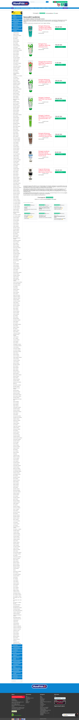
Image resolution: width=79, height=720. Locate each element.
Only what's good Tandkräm (17, 417)
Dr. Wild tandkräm (16, 568)
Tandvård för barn (16, 647)
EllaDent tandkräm (16, 235)
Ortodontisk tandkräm (16, 609)
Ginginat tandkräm (16, 276)
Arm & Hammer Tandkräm (17, 63)
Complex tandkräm (16, 158)
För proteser (15, 645)
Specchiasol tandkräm (16, 512)
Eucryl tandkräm (15, 249)
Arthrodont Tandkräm (16, 67)
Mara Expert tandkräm (16, 364)
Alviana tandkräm (16, 44)
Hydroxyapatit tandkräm (17, 617)
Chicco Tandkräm (15, 145)
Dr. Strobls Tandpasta (16, 207)
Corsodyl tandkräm (16, 161)
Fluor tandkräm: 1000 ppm (17, 594)
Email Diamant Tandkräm (17, 240)
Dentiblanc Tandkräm (16, 186)
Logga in (65, 8)
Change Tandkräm (16, 143)
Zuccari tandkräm (16, 587)
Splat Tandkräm (15, 513)
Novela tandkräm (15, 404)
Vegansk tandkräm (16, 634)
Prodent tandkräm (16, 459)
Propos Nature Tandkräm (17, 465)
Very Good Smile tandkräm (17, 552)
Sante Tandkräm (15, 487)
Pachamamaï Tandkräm (16, 429)
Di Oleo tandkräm (16, 196)
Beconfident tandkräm (16, 91)
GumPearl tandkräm (16, 289)
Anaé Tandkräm (15, 47)
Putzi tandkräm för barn (17, 474)
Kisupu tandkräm (15, 331)
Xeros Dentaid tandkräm (17, 574)
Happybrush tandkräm (16, 296)
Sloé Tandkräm (15, 504)
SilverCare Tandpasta (16, 500)
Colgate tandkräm (16, 155)
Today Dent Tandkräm (16, 533)
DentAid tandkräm (16, 181)
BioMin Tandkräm (15, 113)
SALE (14, 12)
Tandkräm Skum (15, 621)
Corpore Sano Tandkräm (17, 159)
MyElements (15, 383)
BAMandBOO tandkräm (16, 83)
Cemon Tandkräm (16, 142)
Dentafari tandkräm (16, 178)
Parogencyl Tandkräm (16, 436)
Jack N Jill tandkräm (16, 318)
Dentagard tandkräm (16, 180)
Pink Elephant (15, 453)
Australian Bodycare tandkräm (16, 74)
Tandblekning (15, 22)
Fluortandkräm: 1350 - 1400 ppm (17, 598)
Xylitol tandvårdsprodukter (17, 667)
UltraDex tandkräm (16, 543)
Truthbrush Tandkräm (16, 537)
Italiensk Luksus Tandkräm (17, 643)
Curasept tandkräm (16, 168)
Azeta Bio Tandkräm (16, 78)
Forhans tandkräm (16, 265)
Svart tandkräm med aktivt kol (17, 610)
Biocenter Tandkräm (16, 107)
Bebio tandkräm (15, 90)
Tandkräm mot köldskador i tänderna (17, 615)
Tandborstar (42, 700)
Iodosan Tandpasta (16, 314)
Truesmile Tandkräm (16, 536)
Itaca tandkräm (15, 315)
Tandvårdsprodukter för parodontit (17, 664)
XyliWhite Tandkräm (16, 590)
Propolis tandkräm (16, 633)
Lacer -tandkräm (15, 338)
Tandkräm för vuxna (16, 630)
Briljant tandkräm (15, 133)
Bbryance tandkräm (16, 87)
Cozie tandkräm (15, 165)
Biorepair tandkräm (16, 119)
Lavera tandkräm (15, 341)
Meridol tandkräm (16, 373)
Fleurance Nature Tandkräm (17, 259)
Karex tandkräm (15, 322)
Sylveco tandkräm (16, 519)
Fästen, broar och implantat (16, 655)
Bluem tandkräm (15, 127)
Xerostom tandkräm (16, 575)
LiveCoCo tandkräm (16, 355)
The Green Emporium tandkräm (16, 527)
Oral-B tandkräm (15, 421)
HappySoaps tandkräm (16, 298)
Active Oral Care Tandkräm (17, 35)
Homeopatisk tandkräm (16, 604)
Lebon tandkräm (15, 342)
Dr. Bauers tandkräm (16, 199)
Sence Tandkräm (15, 496)
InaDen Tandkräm (15, 309)
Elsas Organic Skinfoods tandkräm (16, 238)
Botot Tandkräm (15, 132)
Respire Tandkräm (16, 481)
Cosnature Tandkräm (16, 164)
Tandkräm (15, 30)
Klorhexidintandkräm (16, 606)
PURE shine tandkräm (16, 472)
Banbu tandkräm (15, 86)
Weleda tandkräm (16, 561)
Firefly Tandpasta (15, 257)
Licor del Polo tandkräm (17, 350)
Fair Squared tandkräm (16, 253)
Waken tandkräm (15, 559)
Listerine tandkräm (16, 354)
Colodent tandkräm (16, 156)
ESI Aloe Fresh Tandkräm (16, 247)
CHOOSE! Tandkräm (16, 146)
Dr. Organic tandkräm (16, 206)
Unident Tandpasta (16, 545)
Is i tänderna (42, 705)
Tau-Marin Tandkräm (16, 523)
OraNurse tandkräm (16, 423)
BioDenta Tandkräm (16, 110)
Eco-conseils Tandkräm (16, 216)
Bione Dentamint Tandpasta (17, 114)
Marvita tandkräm (16, 367)
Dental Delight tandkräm (17, 183)
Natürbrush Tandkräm (16, 393)
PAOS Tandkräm (15, 430)
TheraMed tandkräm (16, 530)
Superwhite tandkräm (16, 516)
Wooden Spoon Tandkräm (17, 571)
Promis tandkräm (15, 461)
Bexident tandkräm (16, 101)
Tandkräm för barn (16, 624)
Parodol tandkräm (16, 433)
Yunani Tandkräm (15, 581)
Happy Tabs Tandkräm (16, 295)
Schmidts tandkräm (16, 494)
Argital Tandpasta (15, 61)
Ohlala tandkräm (15, 413)
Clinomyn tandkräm (16, 149)
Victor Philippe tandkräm (17, 553)
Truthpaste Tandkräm (16, 539)
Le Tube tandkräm (16, 347)
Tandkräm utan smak (16, 639)
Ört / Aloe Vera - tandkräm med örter (17, 603)
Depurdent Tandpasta (16, 193)
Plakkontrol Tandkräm (16, 456)
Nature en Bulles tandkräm (17, 394)
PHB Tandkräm (15, 449)
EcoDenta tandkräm (16, 217)
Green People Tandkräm (16, 283)
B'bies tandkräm (15, 80)
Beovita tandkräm (16, 97)
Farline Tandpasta (16, 256)
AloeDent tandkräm (16, 41)
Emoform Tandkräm (16, 241)
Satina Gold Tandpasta (16, 490)
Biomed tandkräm (16, 111)
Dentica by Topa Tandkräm (17, 187)
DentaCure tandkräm (16, 177)
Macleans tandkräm (16, 363)
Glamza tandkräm (16, 278)
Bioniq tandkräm (15, 116)
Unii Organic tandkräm (16, 546)
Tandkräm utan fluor (16, 591)
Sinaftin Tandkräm (16, 503)
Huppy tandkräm (15, 302)
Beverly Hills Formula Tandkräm (16, 100)
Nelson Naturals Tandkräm (17, 396)
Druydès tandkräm (16, 209)
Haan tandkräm (15, 290)
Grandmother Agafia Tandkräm (16, 280)
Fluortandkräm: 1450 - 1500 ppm (17, 600)
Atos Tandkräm (15, 70)
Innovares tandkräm (16, 311)
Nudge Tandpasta (16, 405)
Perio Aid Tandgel (15, 442)
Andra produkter (16, 670)
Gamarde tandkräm (16, 273)
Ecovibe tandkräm (16, 226)
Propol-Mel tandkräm (16, 462)
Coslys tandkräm (15, 162)
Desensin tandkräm (16, 194)
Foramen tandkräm (16, 263)
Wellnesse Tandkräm (16, 562)
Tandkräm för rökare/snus (17, 627)
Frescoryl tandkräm (16, 266)
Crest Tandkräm (15, 167)
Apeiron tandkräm (16, 53)
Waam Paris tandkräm (16, 558)
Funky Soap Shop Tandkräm (17, 272)
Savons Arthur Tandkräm (17, 491)
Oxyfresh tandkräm (16, 427)
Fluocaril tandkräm (16, 260)
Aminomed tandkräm (16, 45)
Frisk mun (15, 18)
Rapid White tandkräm (16, 477)
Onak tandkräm (15, 414)
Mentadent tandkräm (16, 371)
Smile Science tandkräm (16, 507)
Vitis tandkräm (15, 555)
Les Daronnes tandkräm (16, 348)
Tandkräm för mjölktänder (17, 626)
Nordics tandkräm (16, 401)
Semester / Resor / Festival (16, 658)
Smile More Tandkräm (16, 506)
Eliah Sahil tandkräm (16, 232)
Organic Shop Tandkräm (16, 426)
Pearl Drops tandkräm (16, 446)
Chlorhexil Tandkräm (16, 148)
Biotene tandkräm (16, 120)
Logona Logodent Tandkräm (17, 357)
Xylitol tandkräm (15, 637)
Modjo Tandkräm (15, 377)
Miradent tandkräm (16, 376)
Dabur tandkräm (15, 171)
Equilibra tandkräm (16, 244)
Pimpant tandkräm (16, 452)
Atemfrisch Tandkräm (16, 69)
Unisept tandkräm (16, 548)
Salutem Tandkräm (16, 484)
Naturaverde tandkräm (16, 391)
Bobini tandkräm (15, 129)
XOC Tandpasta (15, 578)
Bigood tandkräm (16, 104)
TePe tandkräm (15, 525)
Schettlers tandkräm (16, 493)
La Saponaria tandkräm (16, 333)
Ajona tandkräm (15, 37)
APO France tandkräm (16, 57)
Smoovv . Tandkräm (16, 509)
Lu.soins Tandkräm (16, 361)
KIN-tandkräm (15, 328)
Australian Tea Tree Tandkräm (17, 75)
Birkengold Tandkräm (16, 123)
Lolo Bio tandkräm (16, 358)
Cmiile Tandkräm (15, 152)
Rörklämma (15, 640)
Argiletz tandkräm (16, 60)
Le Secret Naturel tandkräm (17, 345)
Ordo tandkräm (15, 424)
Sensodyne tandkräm (16, 497)
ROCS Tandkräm (15, 475)
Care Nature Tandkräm (16, 140)
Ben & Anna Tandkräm (16, 94)
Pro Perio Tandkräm (16, 458)
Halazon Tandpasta (16, 292)
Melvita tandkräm (15, 370)
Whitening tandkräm (16, 636)
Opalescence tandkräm (16, 420)
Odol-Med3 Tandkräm (16, 408)
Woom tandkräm (15, 572)
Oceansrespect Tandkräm (17, 407)
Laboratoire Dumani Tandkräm (16, 335)
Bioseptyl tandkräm (16, 117)
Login (55, 696)
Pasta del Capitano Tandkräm (17, 437)
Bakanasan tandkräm (16, 81)
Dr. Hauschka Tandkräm (16, 203)
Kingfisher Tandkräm (16, 330)
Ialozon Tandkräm (16, 306)
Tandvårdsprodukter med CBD (17, 673)
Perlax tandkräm (15, 443)
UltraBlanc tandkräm (16, 542)
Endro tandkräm (15, 243)
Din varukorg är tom (60, 2)
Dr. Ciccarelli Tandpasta (16, 202)
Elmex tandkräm (15, 236)
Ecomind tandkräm (16, 223)
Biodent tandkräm (16, 108)
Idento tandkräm (15, 308)
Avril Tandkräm (15, 77)
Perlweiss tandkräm (16, 448)
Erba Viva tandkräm (16, 246)
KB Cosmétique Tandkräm (17, 324)
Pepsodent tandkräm (16, 440)
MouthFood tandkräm (16, 379)
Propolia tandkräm (16, 464)
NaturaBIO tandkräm (16, 386)
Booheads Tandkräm (16, 130)
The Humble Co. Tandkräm (17, 529)
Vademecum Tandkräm (16, 549)
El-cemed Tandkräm (16, 229)
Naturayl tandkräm (16, 390)
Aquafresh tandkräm (16, 58)
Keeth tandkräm (15, 325)
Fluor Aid (14, 262)
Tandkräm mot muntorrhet (17, 618)
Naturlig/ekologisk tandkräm (17, 607)
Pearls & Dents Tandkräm (17, 439)
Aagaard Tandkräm (16, 34)
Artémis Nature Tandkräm (17, 66)
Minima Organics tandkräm (17, 374)
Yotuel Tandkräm (15, 580)
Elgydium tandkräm (16, 230)
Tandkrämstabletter (16, 623)
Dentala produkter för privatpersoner (17, 28)
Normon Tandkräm (16, 402)
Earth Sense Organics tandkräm (16, 213)
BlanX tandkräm (15, 124)
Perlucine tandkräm (16, 445)
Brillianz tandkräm (16, 135)
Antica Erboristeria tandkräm (17, 50)
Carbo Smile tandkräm (16, 139)
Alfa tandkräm (15, 38)
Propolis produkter (16, 661)
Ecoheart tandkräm (16, 219)
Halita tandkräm (15, 293)
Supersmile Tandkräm (16, 515)
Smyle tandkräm (15, 510)
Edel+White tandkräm (16, 227)
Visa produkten (60, 46)
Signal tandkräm (15, 499)
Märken (14, 15)
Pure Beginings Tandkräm (17, 469)
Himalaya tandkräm (16, 299)
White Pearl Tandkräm (16, 565)
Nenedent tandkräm (16, 397)
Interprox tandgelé (16, 312)
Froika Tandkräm (15, 269)
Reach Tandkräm (15, 478)
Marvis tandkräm (15, 366)
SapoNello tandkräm (16, 488)
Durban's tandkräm (16, 210)
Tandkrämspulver (15, 620)
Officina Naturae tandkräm (17, 411)
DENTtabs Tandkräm (16, 190)
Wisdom (14, 569)
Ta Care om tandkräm (16, 520)
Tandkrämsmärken (16, 32)
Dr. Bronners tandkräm (16, 200)
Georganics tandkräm (16, 275)
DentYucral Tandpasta (16, 191)
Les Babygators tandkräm (17, 344)
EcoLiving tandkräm (16, 220)
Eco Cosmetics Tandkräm (17, 214)
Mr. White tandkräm (16, 380)
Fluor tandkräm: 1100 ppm (17, 596)
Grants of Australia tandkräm (17, 282)
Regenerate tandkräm (16, 480)
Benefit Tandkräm (15, 96)
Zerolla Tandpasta (16, 584)
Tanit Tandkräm (15, 522)
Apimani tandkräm (16, 54)
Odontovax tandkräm (16, 410)
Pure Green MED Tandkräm (17, 471)
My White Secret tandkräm (17, 382)
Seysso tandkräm (15, 588)
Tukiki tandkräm (15, 540)
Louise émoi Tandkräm (16, 360)
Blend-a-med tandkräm (16, 126)
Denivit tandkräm (15, 175)
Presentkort (15, 678)
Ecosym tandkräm (16, 224)
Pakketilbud (15, 675)
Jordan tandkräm (15, 321)
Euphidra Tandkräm (16, 250)
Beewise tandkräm (16, 93)
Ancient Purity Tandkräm (16, 48)
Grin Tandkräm (15, 286)
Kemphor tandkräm (16, 327)
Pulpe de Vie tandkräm (16, 468)
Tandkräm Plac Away (16, 455)
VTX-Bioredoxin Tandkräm (17, 556)
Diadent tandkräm (16, 197)
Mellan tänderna (16, 20)
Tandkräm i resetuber (16, 613)
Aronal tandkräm (15, 64)
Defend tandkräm (16, 174)
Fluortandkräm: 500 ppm (17, 593)
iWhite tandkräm (15, 317)
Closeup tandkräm (16, 151)
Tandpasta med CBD (16, 642)
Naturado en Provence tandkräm (16, 388)
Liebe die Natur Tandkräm (17, 351)
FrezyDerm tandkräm (16, 268)
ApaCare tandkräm (16, 51)
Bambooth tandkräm (16, 84)
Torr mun (14, 652)
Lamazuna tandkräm (16, 339)
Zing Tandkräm (15, 577)
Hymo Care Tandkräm (16, 305)
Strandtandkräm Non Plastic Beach (17, 399)
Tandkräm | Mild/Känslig (16, 612)
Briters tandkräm (15, 136)
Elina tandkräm (15, 233)
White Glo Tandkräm (16, 564)
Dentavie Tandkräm (16, 184)
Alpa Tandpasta (15, 42)
